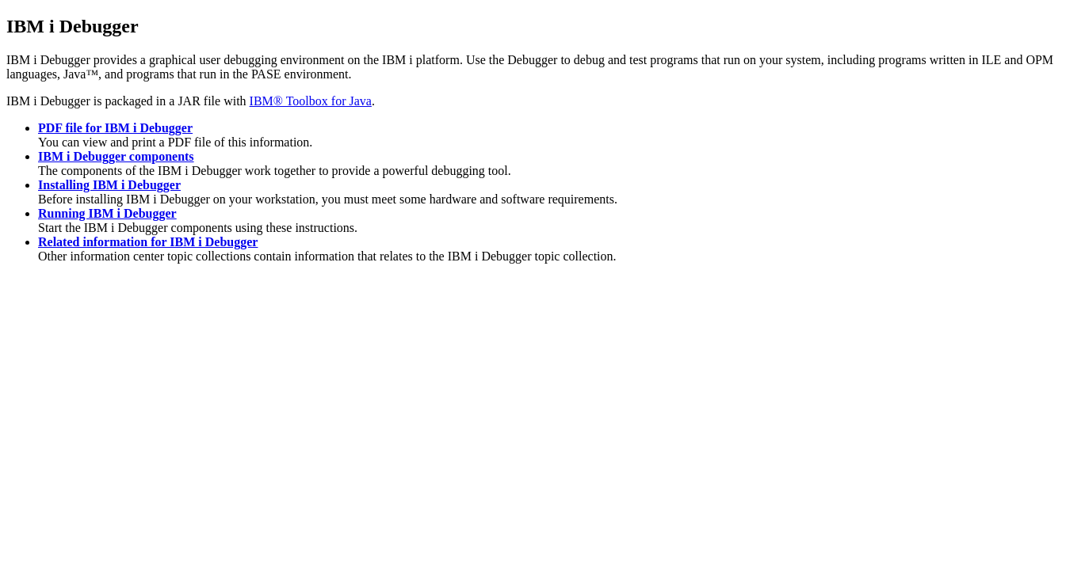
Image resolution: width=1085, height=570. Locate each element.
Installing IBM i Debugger (109, 185)
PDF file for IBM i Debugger (115, 128)
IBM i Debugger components (116, 156)
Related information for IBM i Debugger (148, 242)
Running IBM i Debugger (107, 213)
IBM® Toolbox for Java (311, 101)
